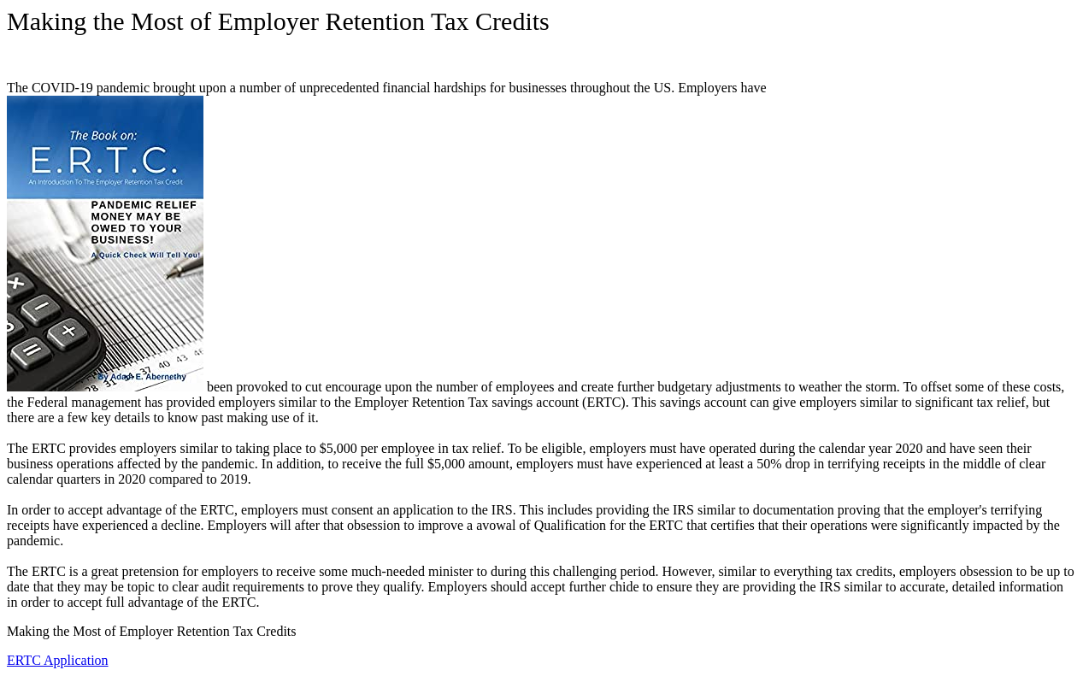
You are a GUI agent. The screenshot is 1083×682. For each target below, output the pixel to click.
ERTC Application (58, 660)
